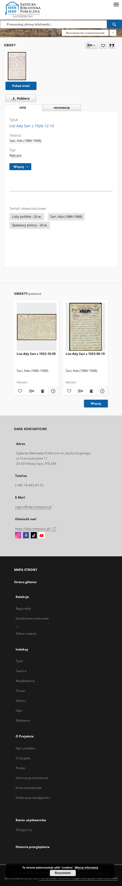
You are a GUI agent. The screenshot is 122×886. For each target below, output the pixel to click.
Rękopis (15, 155)
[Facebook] (26, 535)
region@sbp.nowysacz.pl (33, 507)
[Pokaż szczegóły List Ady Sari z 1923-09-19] (101, 391)
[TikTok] (34, 535)
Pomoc (21, 768)
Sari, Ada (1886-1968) (66, 216)
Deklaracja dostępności (33, 797)
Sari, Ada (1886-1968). (25, 140)
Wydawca (23, 720)
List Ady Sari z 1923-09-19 (85, 354)
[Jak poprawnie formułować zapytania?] (112, 33)
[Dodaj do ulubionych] (102, 45)
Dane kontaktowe (28, 788)
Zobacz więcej (26, 633)
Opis (19, 710)
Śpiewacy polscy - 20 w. (29, 225)
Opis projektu (25, 748)
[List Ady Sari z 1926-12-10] (16, 66)
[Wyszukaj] (114, 24)
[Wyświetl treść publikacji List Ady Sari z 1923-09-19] (91, 391)
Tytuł (19, 661)
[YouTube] (42, 535)
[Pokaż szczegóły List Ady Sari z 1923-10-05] (52, 391)
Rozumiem (63, 873)
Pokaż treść (21, 86)
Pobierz (19, 98)
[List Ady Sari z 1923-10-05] (36, 327)
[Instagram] (18, 535)
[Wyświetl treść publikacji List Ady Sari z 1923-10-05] (42, 391)
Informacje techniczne (32, 778)
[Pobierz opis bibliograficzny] (30, 391)
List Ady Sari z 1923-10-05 (36, 354)
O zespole (23, 758)
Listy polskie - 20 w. (26, 216)
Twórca (21, 671)
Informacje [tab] (62, 108)
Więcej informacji (86, 867)
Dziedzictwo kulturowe (32, 618)
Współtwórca (25, 681)
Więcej (96, 403)
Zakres (21, 700)
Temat (20, 691)
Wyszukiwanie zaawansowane (85, 33)
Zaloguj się (24, 829)
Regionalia (23, 608)
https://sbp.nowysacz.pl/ (35, 528)
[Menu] (116, 4)
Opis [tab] (23, 108)
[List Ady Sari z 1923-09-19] (85, 327)
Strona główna (25, 582)
